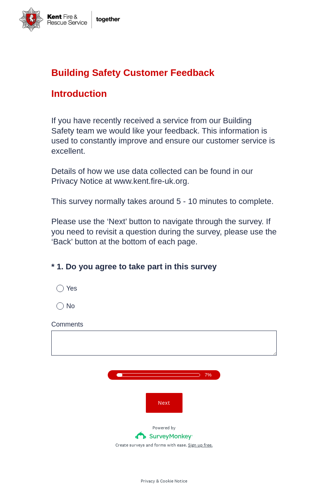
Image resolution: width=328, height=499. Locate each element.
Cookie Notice (173, 481)
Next (164, 402)
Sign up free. (200, 445)
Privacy (148, 481)
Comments (67, 324)
